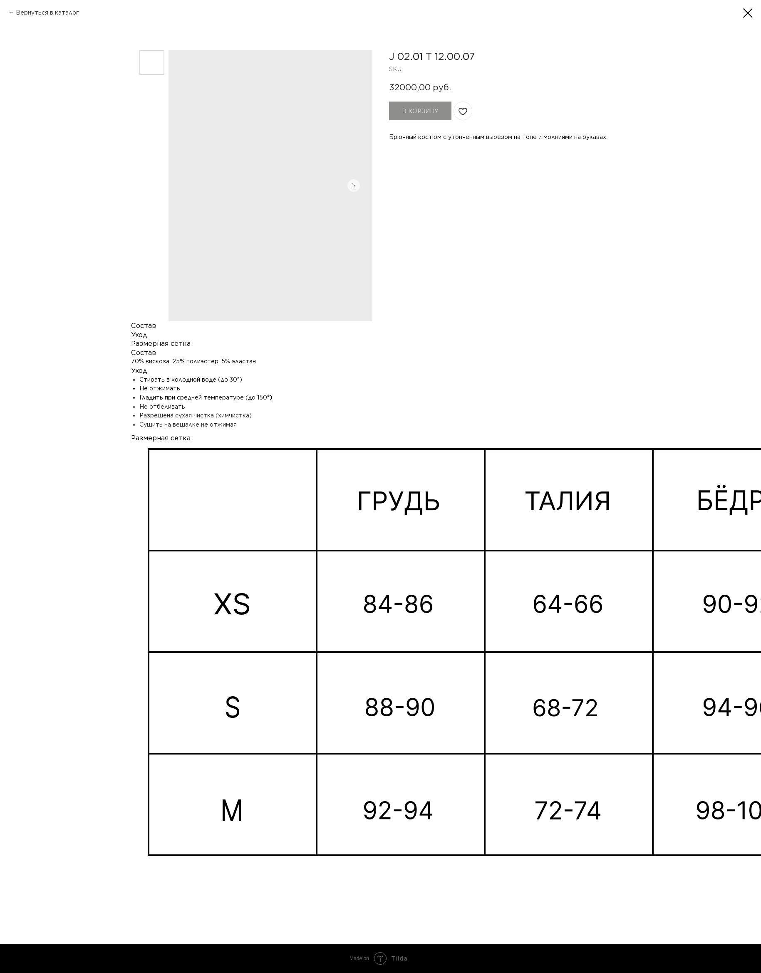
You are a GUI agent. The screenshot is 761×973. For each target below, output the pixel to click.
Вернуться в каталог (47, 12)
